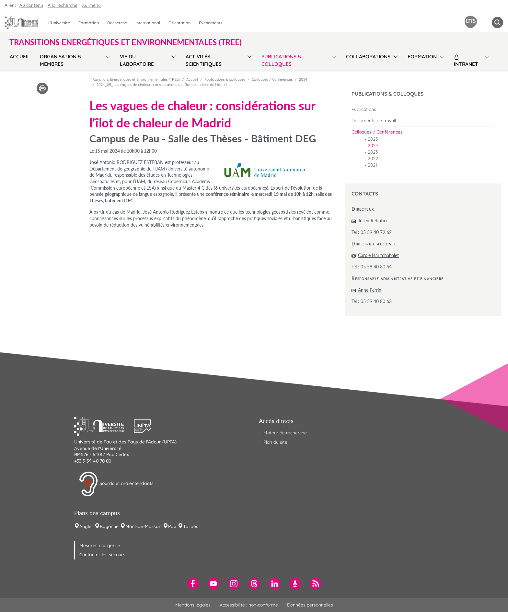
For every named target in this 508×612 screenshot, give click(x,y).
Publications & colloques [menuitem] (281, 60)
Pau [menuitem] (172, 526)
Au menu (91, 5)
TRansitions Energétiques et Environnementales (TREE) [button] (125, 42)
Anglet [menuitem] (86, 526)
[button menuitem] (497, 22)
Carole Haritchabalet (378, 255)
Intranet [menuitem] (466, 60)
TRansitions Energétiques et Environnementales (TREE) (135, 79)
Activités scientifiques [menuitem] (204, 60)
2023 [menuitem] (373, 152)
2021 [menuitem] (372, 165)
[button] (104, 425)
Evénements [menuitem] (210, 22)
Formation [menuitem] (88, 22)
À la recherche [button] (62, 5)
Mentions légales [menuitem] (193, 605)
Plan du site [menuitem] (275, 442)
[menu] (106, 59)
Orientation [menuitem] (179, 22)
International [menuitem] (147, 22)
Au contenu (31, 5)
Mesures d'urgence (99, 545)
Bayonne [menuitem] (109, 526)
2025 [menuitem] (373, 139)
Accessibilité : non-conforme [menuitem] (249, 605)
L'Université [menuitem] (59, 22)
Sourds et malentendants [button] (116, 484)
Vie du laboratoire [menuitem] (137, 60)
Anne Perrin (369, 290)
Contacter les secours (102, 555)
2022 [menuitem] (373, 158)
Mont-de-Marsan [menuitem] (143, 526)
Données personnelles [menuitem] (310, 605)
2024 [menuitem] (373, 145)
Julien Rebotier (373, 220)
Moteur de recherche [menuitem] (285, 433)
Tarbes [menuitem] (190, 526)
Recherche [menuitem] (117, 22)
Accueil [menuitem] (20, 56)
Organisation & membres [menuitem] (60, 60)
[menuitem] (423, 109)
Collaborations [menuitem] (368, 56)
